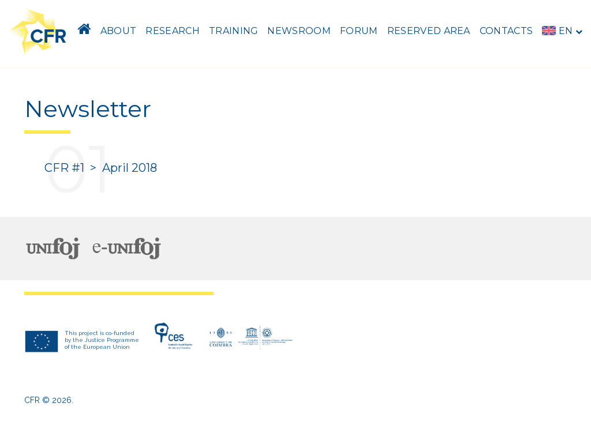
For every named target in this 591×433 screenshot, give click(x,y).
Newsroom (299, 30)
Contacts (506, 30)
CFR (32, 400)
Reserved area (428, 30)
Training (234, 30)
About (118, 30)
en (562, 30)
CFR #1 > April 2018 (100, 168)
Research (172, 30)
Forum (359, 30)
